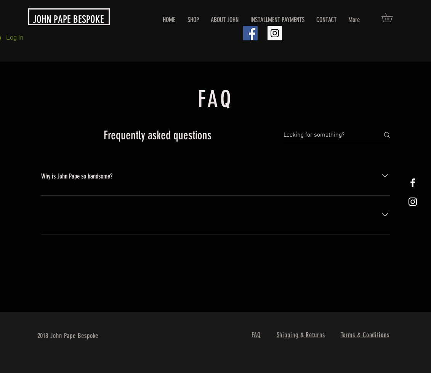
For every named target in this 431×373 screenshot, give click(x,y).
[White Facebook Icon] (412, 182)
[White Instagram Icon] (412, 201)
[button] (391, 17)
